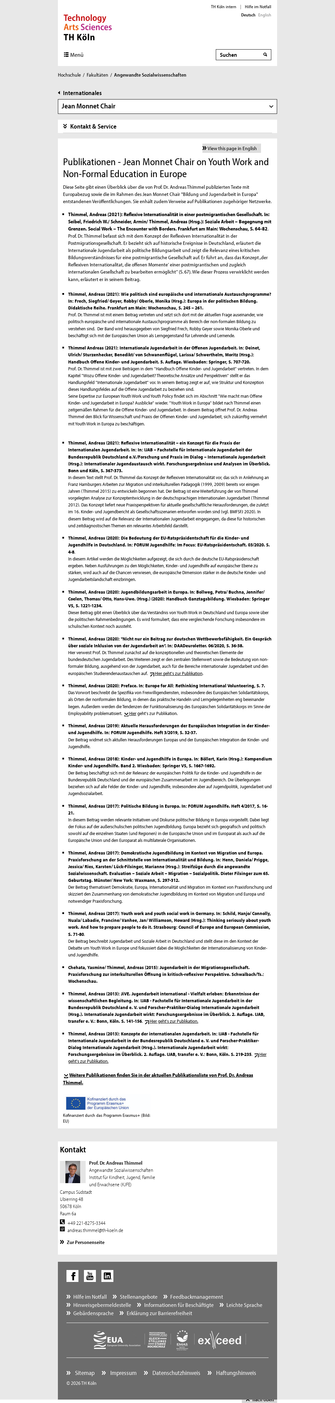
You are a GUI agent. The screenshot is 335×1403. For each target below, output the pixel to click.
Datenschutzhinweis (175, 1373)
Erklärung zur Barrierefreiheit (159, 1312)
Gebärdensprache (93, 1312)
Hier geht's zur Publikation (178, 673)
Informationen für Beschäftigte (179, 1304)
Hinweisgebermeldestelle (102, 1304)
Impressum (123, 1373)
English (264, 14)
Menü (77, 54)
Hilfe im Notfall (258, 6)
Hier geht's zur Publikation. (174, 1021)
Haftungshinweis (235, 1373)
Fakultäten (97, 74)
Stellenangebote (139, 1296)
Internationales (82, 93)
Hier (132, 713)
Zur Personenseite (85, 1242)
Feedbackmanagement (196, 1296)
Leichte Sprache (244, 1304)
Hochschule (69, 74)
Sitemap (84, 1373)
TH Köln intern (223, 6)
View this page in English (232, 148)
